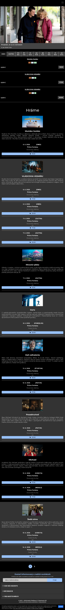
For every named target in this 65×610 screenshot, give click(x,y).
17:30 (61, 82)
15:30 (61, 67)
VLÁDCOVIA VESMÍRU (32, 74)
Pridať (55, 580)
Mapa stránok (42, 602)
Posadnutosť (32, 414)
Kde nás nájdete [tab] (10, 586)
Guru (32, 310)
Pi (30, 53)
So (36, 53)
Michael (32, 460)
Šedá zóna (32, 519)
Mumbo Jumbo (32, 59)
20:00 (61, 97)
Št (24, 53)
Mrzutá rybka (32, 265)
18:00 (32, 378)
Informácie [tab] (8, 591)
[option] (32, 27)
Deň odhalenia (32, 355)
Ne (43, 53)
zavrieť (61, 606)
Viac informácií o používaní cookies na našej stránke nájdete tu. (28, 608)
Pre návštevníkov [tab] (11, 596)
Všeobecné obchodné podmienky (28, 602)
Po (18, 53)
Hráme (32, 110)
